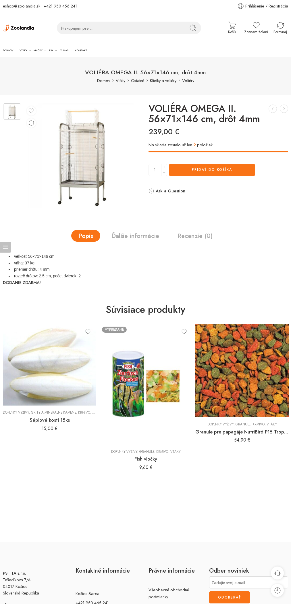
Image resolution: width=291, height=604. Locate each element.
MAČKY (29, 50)
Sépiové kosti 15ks (50, 418)
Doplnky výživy (16, 411)
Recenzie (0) (195, 234)
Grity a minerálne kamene (53, 411)
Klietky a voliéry (163, 79)
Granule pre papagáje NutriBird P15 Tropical (242, 430)
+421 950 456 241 (60, 6)
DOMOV (6, 49)
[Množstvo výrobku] (155, 169)
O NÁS (49, 49)
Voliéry (188, 79)
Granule (146, 450)
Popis (85, 234)
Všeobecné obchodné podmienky (169, 592)
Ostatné (137, 79)
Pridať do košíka (212, 168)
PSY (39, 50)
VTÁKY (18, 50)
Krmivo (84, 411)
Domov (103, 79)
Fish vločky (145, 458)
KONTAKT (61, 49)
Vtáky (120, 79)
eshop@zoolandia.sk (21, 6)
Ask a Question (167, 190)
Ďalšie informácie (135, 234)
